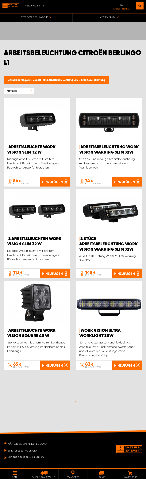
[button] (19, 91)
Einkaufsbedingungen (22, 450)
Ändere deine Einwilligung (25, 457)
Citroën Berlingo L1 (19, 80)
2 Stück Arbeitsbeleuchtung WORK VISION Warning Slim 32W (108, 244)
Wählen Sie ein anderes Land (27, 443)
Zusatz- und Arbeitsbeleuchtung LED (56, 80)
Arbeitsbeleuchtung (93, 80)
